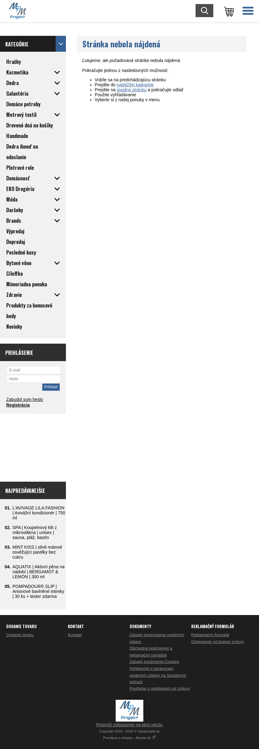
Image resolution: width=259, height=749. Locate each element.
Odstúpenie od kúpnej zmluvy (217, 641)
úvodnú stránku (131, 89)
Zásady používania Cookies (154, 661)
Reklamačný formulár (210, 634)
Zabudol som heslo (24, 399)
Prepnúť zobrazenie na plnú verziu (129, 724)
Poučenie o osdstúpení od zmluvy (160, 688)
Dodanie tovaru (20, 634)
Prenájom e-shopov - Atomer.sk (129, 738)
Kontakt (74, 634)
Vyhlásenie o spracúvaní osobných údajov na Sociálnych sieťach (158, 675)
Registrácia (18, 405)
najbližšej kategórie (135, 84)
